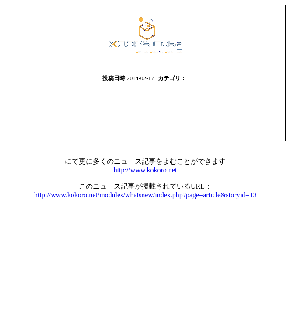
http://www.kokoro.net (145, 170)
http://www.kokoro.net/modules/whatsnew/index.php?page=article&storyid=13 (145, 195)
